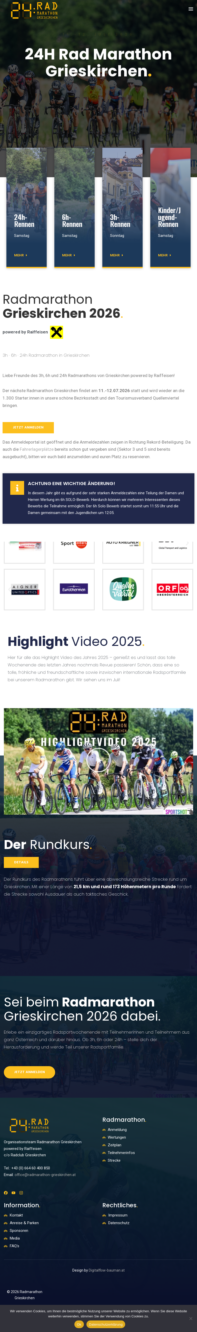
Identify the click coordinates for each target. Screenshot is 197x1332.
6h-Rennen (72, 220)
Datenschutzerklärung (106, 1324)
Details (21, 862)
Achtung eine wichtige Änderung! (71, 483)
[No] (190, 1318)
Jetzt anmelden (29, 1072)
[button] (191, 9)
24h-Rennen (24, 220)
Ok (79, 1324)
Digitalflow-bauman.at (107, 1270)
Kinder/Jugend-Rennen (169, 217)
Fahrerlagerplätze (37, 449)
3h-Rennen (120, 220)
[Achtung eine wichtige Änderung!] (17, 488)
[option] (98, 88)
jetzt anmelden (28, 428)
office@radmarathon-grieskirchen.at (45, 1174)
